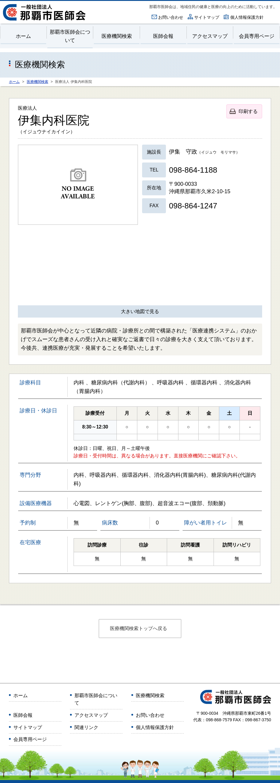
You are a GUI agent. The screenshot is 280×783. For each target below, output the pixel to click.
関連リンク (86, 727)
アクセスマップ (210, 36)
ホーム (23, 36)
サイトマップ (206, 17)
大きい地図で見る (140, 311)
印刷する (248, 111)
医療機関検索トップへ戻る (138, 628)
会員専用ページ (256, 36)
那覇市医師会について (70, 36)
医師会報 (163, 36)
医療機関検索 (117, 36)
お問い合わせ (170, 17)
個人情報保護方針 (247, 17)
